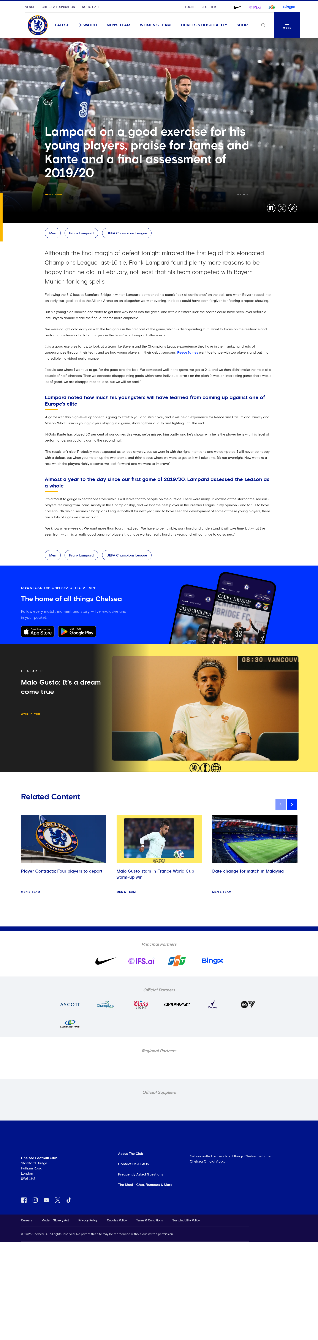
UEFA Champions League (127, 233)
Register (208, 7)
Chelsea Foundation (58, 7)
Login (190, 7)
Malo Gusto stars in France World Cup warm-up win (155, 874)
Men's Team (118, 25)
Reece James (187, 352)
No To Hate (91, 7)
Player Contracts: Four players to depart (61, 871)
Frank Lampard (81, 233)
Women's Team (155, 25)
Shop (242, 25)
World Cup (30, 714)
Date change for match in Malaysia (248, 871)
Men (52, 233)
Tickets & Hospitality (203, 25)
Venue (30, 7)
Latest (62, 25)
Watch (87, 25)
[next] (292, 804)
